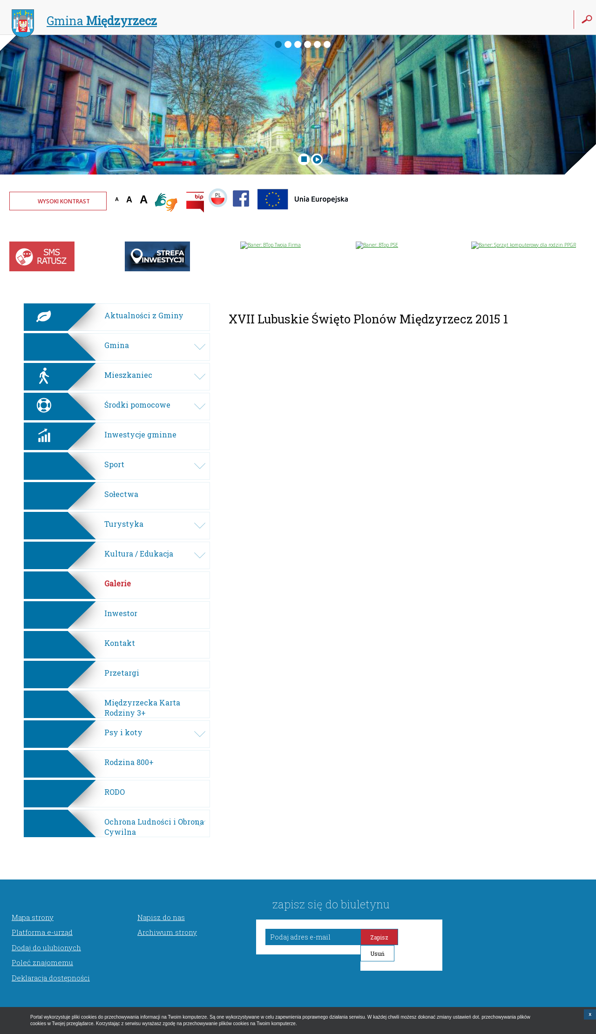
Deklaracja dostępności (51, 977)
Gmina (84, 21)
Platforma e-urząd (42, 932)
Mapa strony (33, 917)
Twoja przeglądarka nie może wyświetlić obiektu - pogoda (552, 207)
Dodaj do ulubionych (46, 947)
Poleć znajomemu (42, 962)
